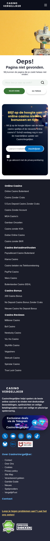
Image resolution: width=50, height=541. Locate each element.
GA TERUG (36, 91)
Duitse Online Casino (15, 235)
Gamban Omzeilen (13, 222)
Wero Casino (11, 278)
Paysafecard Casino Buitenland (19, 253)
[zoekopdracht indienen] (42, 83)
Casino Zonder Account (16, 210)
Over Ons (9, 464)
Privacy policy (11, 471)
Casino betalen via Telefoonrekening (22, 265)
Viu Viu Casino (12, 339)
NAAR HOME (14, 91)
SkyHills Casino (12, 345)
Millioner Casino (12, 320)
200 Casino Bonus (13, 296)
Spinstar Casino (12, 364)
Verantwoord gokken (14, 478)
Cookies (8, 467)
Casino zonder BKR (14, 241)
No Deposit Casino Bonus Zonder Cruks (24, 302)
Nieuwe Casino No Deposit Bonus (21, 308)
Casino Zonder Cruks (15, 197)
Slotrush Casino (12, 358)
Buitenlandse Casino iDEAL (18, 284)
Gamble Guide (11, 482)
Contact (8, 460)
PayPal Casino (12, 272)
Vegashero (10, 351)
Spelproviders (11, 489)
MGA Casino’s (11, 216)
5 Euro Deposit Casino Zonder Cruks (22, 204)
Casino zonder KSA (14, 229)
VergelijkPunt (11, 492)
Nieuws (8, 485)
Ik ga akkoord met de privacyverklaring (25, 160)
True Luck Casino (13, 370)
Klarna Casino (11, 259)
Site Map (9, 474)
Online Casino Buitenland (17, 191)
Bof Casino (10, 326)
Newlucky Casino (13, 333)
